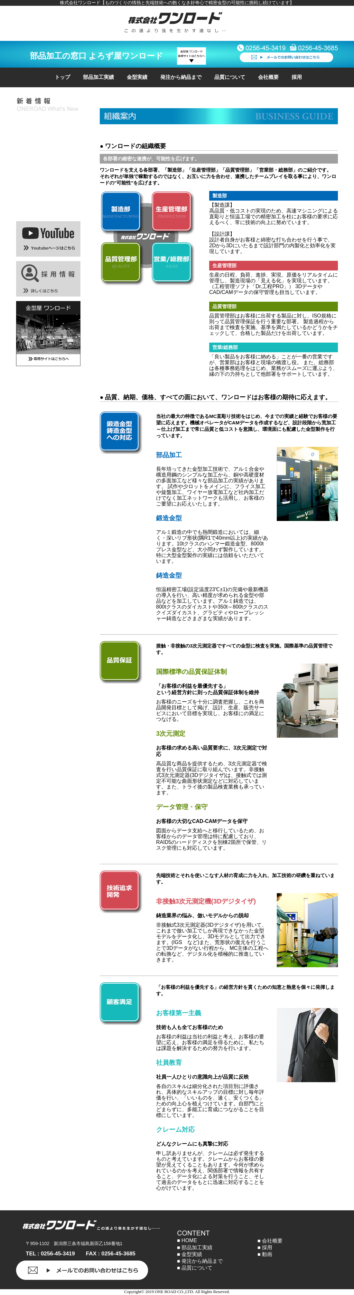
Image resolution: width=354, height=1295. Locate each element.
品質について (229, 77)
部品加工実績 (98, 77)
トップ (62, 77)
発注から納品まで (180, 77)
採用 (297, 77)
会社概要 (268, 77)
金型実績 (137, 77)
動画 (267, 1254)
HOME (189, 1240)
